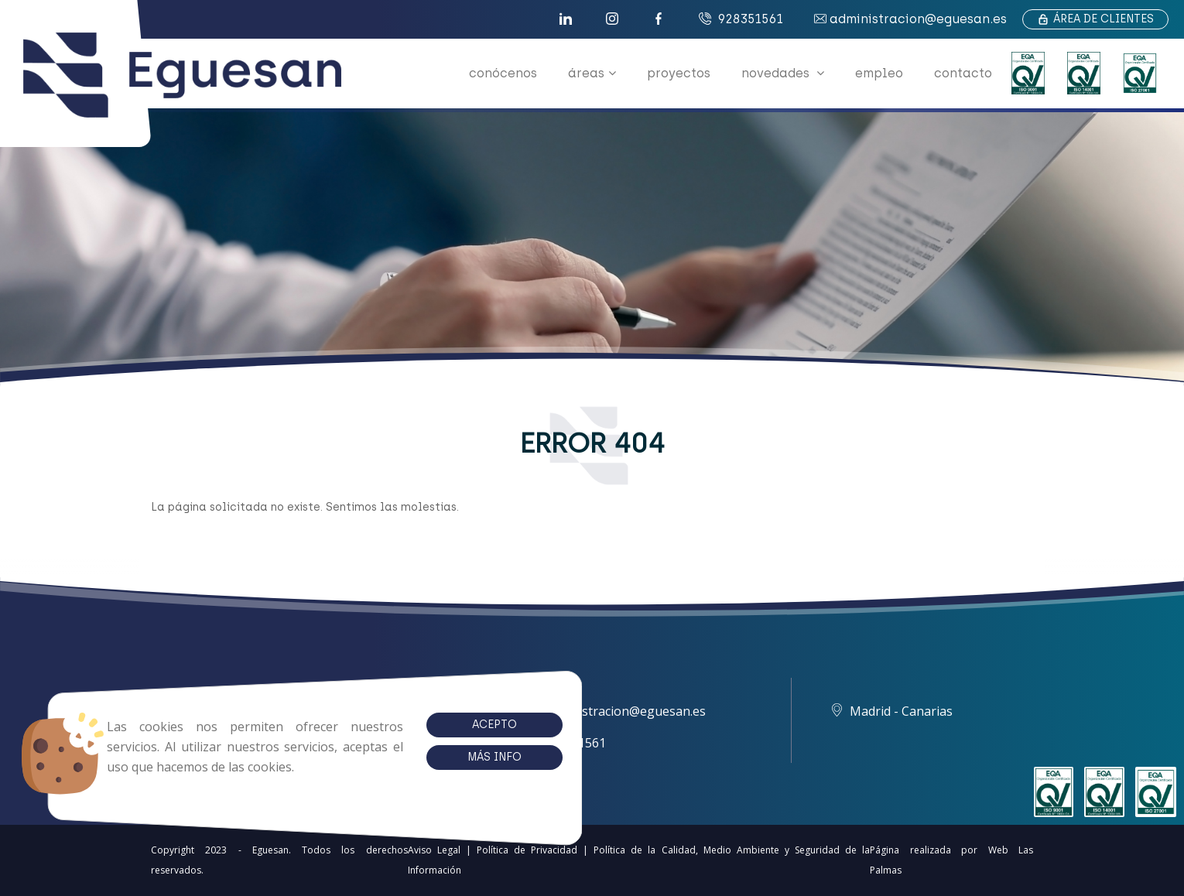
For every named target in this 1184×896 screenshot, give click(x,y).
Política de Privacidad (527, 850)
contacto (963, 73)
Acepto (441, 724)
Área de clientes (1095, 19)
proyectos (678, 73)
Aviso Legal (434, 850)
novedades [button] (782, 73)
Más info (442, 757)
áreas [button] (592, 73)
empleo (879, 73)
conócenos (503, 73)
